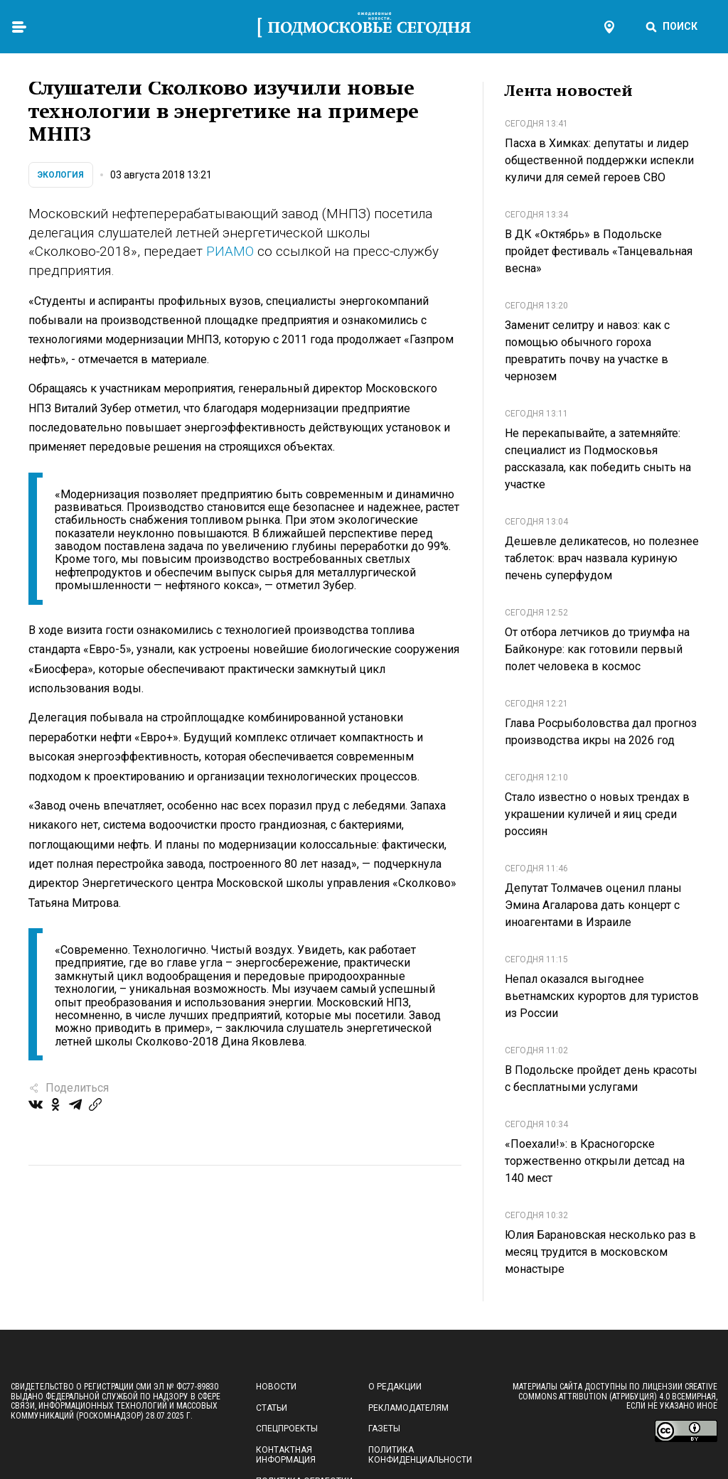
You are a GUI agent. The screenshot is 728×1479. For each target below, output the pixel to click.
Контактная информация (286, 1455)
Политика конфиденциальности (420, 1455)
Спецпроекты (287, 1429)
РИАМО (230, 251)
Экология (61, 175)
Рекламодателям (408, 1408)
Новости (276, 1387)
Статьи (271, 1408)
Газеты (384, 1429)
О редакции (395, 1387)
